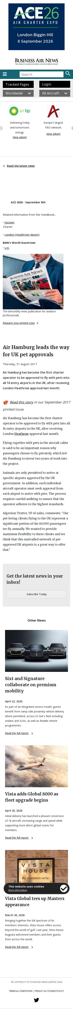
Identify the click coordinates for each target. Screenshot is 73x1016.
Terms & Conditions (20, 991)
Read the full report (19, 733)
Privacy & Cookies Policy (49, 991)
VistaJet (9, 222)
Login (46, 84)
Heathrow (21, 434)
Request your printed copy (20, 323)
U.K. (7, 248)
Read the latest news (19, 166)
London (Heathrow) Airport (21, 234)
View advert (20, 137)
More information (17, 890)
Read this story (21, 402)
